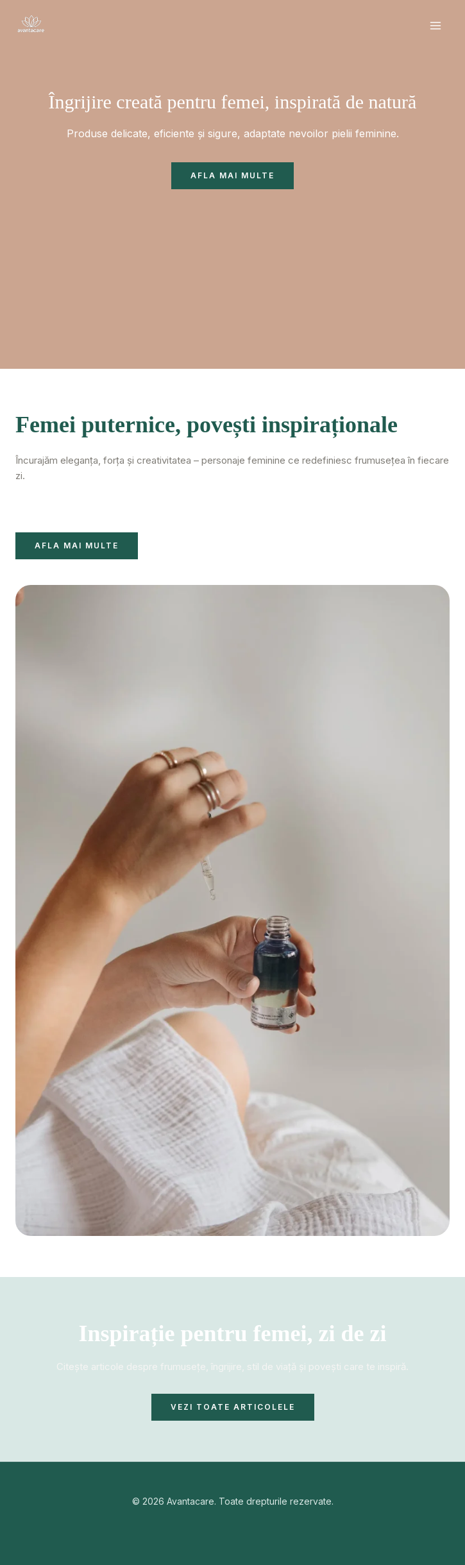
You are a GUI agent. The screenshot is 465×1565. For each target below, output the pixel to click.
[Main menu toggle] (436, 26)
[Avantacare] (31, 25)
